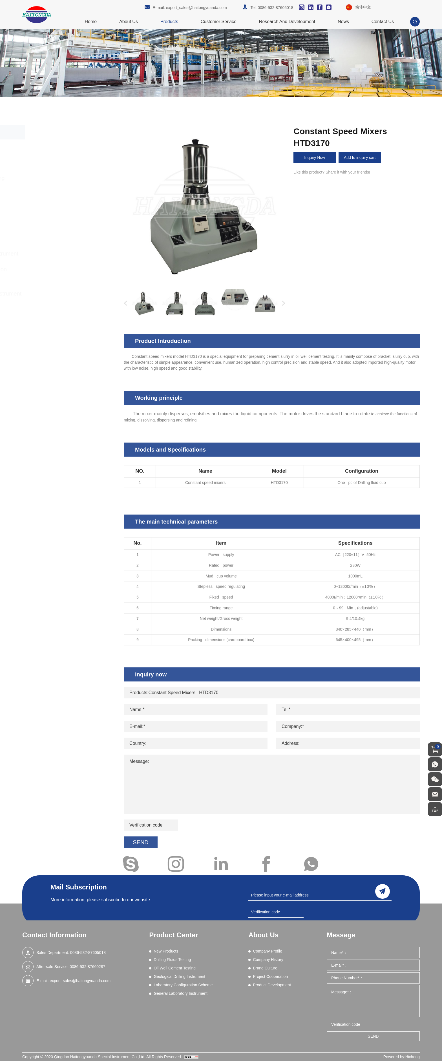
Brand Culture (265, 968)
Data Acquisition (53, 200)
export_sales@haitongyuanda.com (196, 7)
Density (45, 214)
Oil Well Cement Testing (65, 178)
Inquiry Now (314, 157)
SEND (373, 1036)
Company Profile (267, 951)
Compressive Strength (58, 192)
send (383, 891)
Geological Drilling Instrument (71, 253)
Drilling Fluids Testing (61, 162)
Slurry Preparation (55, 229)
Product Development (272, 985)
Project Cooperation (270, 976)
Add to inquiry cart (360, 157)
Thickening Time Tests (58, 236)
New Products (52, 146)
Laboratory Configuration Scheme (64, 273)
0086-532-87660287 (87, 966)
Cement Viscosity (54, 221)
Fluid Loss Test (52, 207)
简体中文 (363, 7)
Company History (268, 959)
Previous (124, 303)
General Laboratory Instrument (73, 293)
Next (282, 303)
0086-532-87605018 (275, 7)
